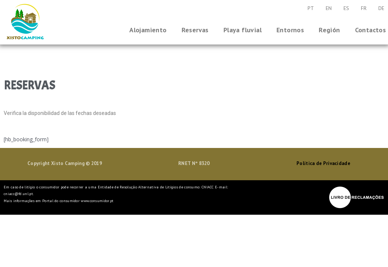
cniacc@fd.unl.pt (18, 193)
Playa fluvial (242, 30)
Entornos (290, 30)
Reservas (195, 30)
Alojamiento (147, 30)
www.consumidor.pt (97, 200)
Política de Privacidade (323, 163)
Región (329, 30)
